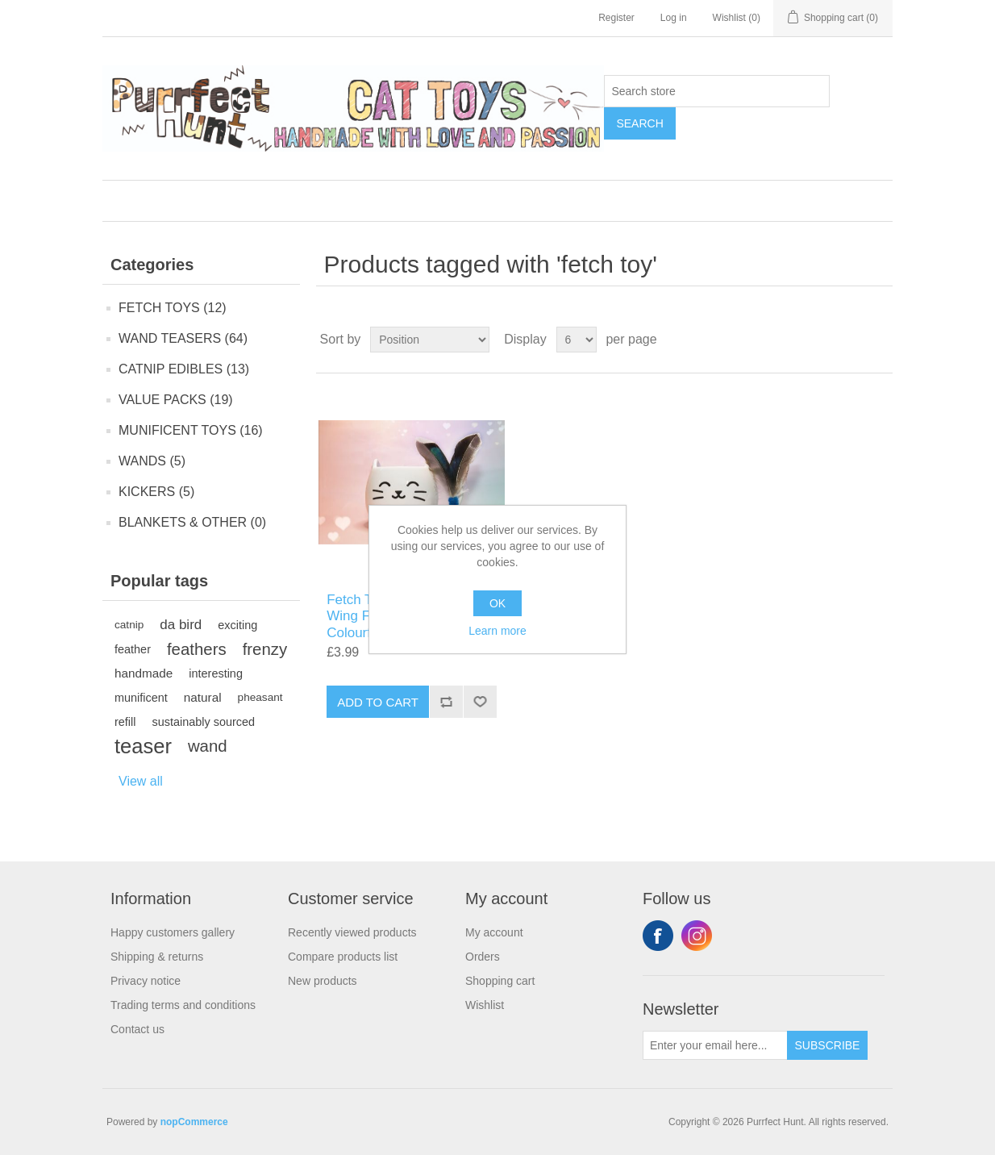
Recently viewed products (352, 932)
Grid (850, 339)
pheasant (260, 697)
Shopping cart (500, 980)
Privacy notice (145, 980)
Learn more (497, 630)
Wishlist (484, 1005)
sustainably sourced (203, 721)
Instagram (696, 935)
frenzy (265, 649)
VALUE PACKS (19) (176, 400)
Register (616, 17)
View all (141, 781)
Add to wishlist (480, 702)
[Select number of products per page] (576, 339)
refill (124, 721)
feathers (197, 649)
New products (322, 980)
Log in (673, 17)
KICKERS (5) (156, 491)
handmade (143, 673)
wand (207, 746)
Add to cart (377, 702)
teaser (143, 746)
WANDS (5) (152, 461)
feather (132, 649)
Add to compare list (446, 702)
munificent (141, 697)
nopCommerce (194, 1122)
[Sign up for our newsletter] (715, 1045)
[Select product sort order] (429, 339)
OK (497, 603)
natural (203, 697)
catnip (129, 625)
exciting (237, 625)
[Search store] (717, 91)
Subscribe (827, 1045)
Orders (482, 956)
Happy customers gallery (172, 932)
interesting (216, 673)
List (879, 339)
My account (494, 932)
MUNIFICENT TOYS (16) (191, 430)
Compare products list (343, 956)
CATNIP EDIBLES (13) (184, 369)
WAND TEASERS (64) (183, 338)
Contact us (137, 1029)
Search (639, 123)
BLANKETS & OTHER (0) (192, 522)
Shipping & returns (156, 956)
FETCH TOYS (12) (173, 308)
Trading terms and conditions (183, 1005)
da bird (181, 624)
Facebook (658, 935)
